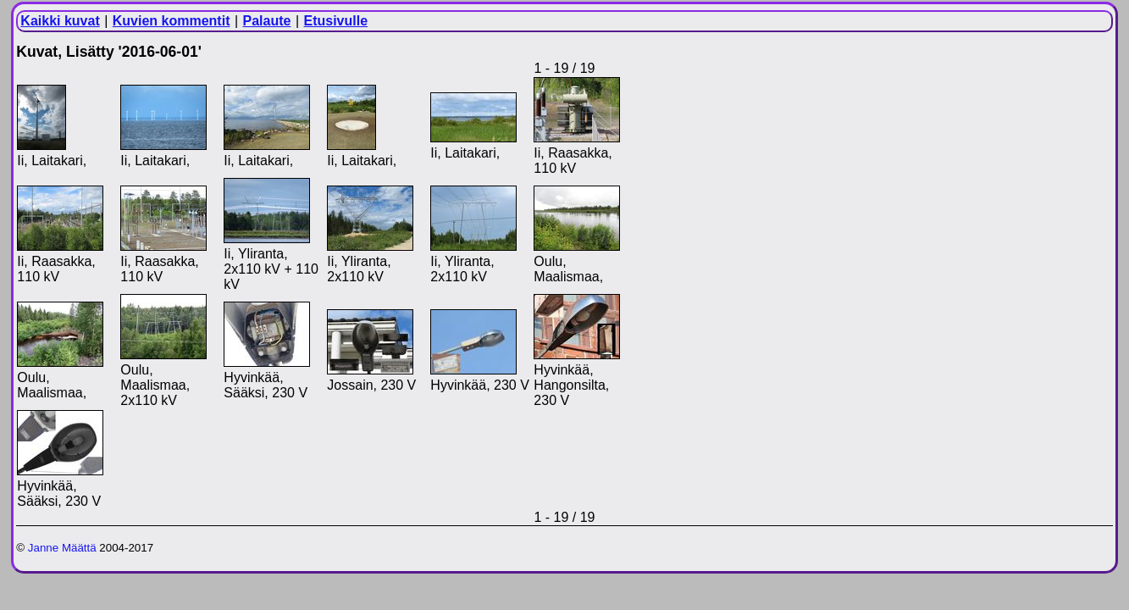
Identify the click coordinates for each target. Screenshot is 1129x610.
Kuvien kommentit (171, 21)
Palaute (267, 21)
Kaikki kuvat (59, 21)
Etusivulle (336, 21)
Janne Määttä (62, 547)
